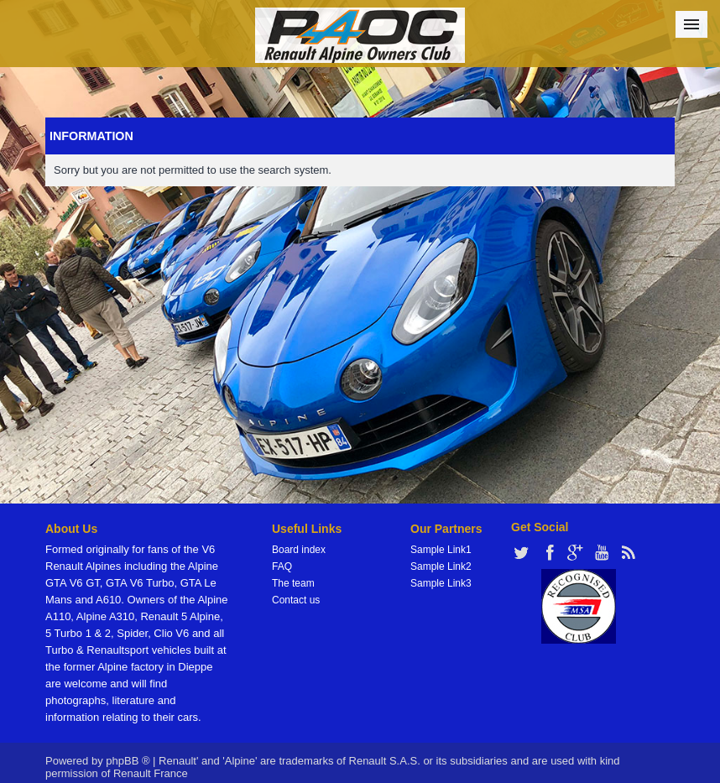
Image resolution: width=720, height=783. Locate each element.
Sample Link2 (441, 566)
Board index (299, 550)
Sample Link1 (441, 550)
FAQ (282, 566)
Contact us (296, 600)
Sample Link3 (441, 583)
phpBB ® (127, 760)
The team (293, 583)
